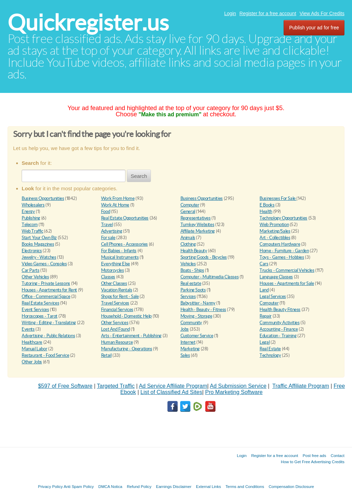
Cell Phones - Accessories (124, 244)
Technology (270, 355)
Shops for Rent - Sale (120, 296)
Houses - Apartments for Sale (287, 283)
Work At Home (115, 205)
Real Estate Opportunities (124, 218)
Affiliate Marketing (197, 231)
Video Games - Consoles (44, 263)
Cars (264, 263)
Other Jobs (32, 361)
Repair (266, 316)
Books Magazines (38, 244)
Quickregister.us (88, 22)
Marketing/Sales (275, 231)
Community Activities (279, 322)
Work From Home (118, 198)
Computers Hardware (280, 244)
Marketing (190, 348)
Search (139, 176)
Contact (337, 455)
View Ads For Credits (322, 13)
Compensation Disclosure (291, 486)
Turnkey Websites (197, 224)
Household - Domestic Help (126, 316)
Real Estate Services (40, 303)
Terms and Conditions (245, 486)
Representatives (195, 218)
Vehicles (188, 263)
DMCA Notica (110, 486)
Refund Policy (139, 486)
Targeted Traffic (116, 386)
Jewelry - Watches (39, 257)
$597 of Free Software (65, 386)
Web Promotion (274, 224)
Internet (188, 342)
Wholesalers (33, 205)
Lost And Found (115, 329)
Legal (265, 342)
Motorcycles (112, 270)
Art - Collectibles (275, 237)
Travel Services (115, 303)
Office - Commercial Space (46, 296)
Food (105, 211)
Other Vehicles (35, 276)
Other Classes (114, 283)
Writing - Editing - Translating (49, 322)
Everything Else (115, 263)
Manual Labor (34, 348)
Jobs (184, 329)
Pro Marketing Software (234, 392)
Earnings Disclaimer (173, 486)
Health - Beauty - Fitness (203, 309)
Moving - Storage (196, 316)
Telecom (29, 224)
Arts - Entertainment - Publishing (131, 335)
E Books (267, 205)
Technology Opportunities (283, 218)
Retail (106, 355)
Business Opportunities (43, 198)
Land (264, 289)
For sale (108, 237)
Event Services (35, 309)
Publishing (31, 218)
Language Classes (276, 276)
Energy (28, 211)
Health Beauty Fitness (280, 309)
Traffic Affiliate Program (300, 386)
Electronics (32, 250)
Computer (189, 205)
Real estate (190, 283)
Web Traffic (32, 231)
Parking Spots (193, 289)
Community (191, 322)
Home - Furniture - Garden (284, 250)
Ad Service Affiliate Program (173, 386)
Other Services (115, 322)
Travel (107, 224)
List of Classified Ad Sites (171, 392)
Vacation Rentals (116, 289)
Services (188, 296)
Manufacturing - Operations (126, 348)
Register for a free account (268, 13)
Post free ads (314, 455)
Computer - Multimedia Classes (209, 276)
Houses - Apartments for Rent (49, 289)
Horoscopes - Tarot (39, 316)
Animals (187, 237)
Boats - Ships (192, 270)
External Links (208, 486)
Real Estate (270, 348)
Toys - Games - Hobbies (282, 257)
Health (266, 211)
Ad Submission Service (238, 386)
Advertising (111, 231)
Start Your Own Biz (39, 237)
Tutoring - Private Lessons (46, 283)
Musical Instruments (120, 257)
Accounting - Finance (279, 329)
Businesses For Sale (278, 198)
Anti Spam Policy (79, 486)
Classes (108, 276)
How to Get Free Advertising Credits (312, 461)
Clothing (188, 244)
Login (230, 13)
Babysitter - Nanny (198, 303)
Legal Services (273, 296)
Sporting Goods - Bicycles (203, 257)
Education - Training (278, 335)
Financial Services (117, 309)
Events (28, 329)
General (187, 211)
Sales (185, 355)
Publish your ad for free (314, 27)
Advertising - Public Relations (48, 335)
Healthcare (32, 342)
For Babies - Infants (118, 250)
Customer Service (196, 335)
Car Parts (31, 270)
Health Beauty (193, 250)
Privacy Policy (50, 486)
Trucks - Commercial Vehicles (287, 270)
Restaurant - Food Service (45, 355)
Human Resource (117, 342)
